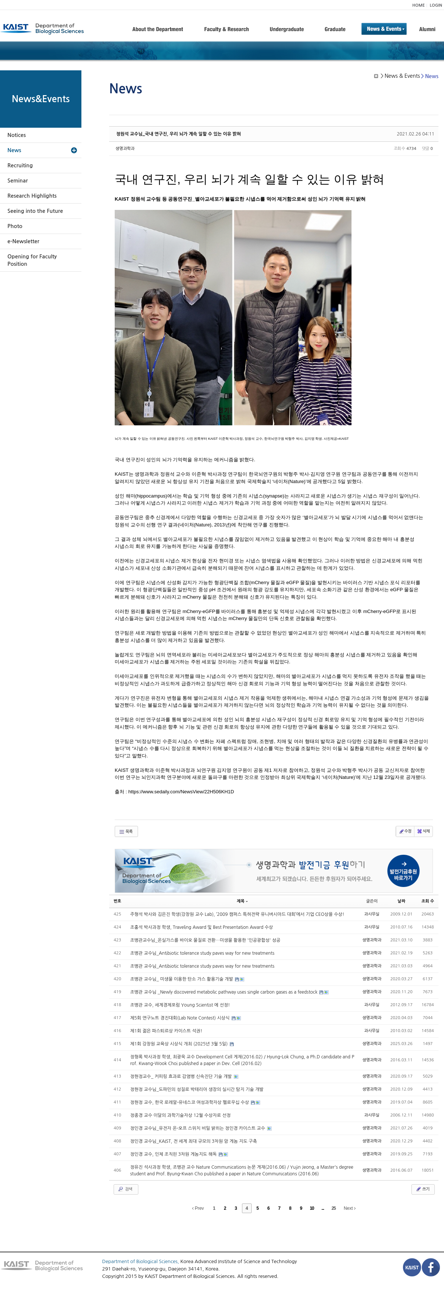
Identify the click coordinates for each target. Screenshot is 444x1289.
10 (312, 1208)
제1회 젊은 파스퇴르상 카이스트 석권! (166, 1031)
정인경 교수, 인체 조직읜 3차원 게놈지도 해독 (174, 1154)
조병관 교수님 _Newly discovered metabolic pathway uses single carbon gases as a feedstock (224, 992)
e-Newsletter (23, 241)
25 (334, 1208)
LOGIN (436, 5)
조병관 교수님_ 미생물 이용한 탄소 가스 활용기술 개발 (182, 979)
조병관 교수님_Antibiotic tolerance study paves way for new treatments (202, 953)
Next (350, 1208)
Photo (14, 226)
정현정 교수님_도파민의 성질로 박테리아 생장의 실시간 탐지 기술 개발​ (197, 1089)
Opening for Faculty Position (32, 260)
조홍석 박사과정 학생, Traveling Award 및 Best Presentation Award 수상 (201, 927)
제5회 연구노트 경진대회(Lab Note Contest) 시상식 (180, 1018)
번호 (117, 901)
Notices (16, 135)
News (14, 150)
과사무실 (371, 914)
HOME (418, 5)
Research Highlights (32, 195)
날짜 (402, 901)
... (323, 1208)
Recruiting (20, 165)
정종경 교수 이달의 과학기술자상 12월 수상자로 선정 (180, 1115)
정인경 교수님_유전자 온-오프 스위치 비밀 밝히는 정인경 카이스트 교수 (198, 1128)
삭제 (423, 831)
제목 (242, 901)
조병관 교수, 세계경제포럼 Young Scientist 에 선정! (180, 1005)
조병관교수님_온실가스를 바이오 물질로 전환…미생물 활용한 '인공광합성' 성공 (205, 940)
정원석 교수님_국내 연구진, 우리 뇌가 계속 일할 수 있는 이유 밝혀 (178, 134)
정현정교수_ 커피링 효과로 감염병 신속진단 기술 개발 (181, 1076)
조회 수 (427, 901)
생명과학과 (125, 149)
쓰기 (422, 1189)
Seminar (17, 180)
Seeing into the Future (35, 211)
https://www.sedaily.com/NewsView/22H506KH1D (181, 791)
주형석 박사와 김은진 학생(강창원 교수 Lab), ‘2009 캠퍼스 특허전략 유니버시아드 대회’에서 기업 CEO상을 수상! (237, 914)
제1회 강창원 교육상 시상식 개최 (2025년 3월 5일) (179, 1044)
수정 (404, 831)
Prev (198, 1208)
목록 (125, 831)
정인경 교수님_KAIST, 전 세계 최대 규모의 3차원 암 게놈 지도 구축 (193, 1141)
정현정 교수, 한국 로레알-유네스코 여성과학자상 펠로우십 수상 (190, 1102)
